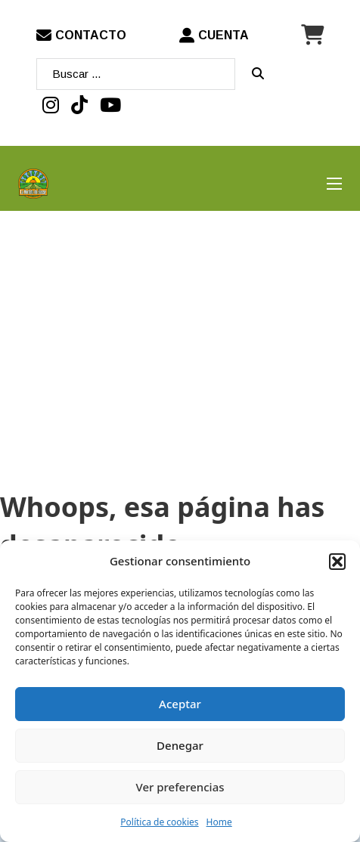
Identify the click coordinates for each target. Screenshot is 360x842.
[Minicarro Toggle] (312, 35)
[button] (337, 561)
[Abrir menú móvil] (334, 184)
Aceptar (180, 703)
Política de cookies (159, 822)
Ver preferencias (179, 786)
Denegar (180, 745)
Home (219, 822)
